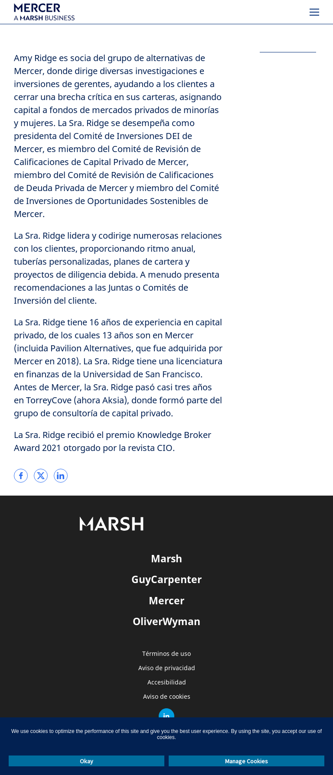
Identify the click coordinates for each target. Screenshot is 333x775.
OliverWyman (166, 621)
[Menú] (314, 12)
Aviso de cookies (166, 696)
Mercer (166, 600)
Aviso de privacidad (166, 668)
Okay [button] (86, 761)
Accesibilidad (166, 682)
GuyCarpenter (166, 579)
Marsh (166, 558)
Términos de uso (166, 653)
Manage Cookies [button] (246, 761)
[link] (20, 475)
